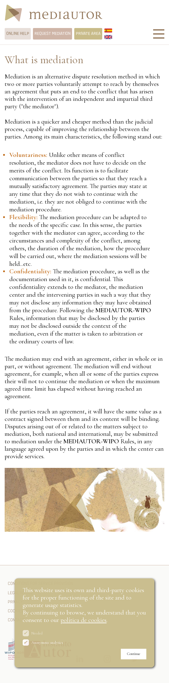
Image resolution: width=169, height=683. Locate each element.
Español (108, 30)
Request (52, 33)
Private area (88, 33)
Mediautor (54, 14)
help (17, 33)
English (108, 37)
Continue (133, 654)
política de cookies (84, 620)
